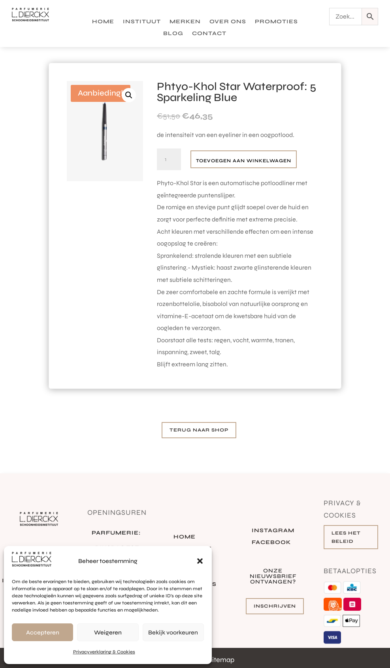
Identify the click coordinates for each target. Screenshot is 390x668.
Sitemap (221, 659)
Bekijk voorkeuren (173, 632)
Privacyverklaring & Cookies (104, 652)
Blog (173, 34)
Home (103, 22)
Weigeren (108, 632)
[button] (200, 561)
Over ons (227, 22)
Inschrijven (275, 606)
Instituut (142, 22)
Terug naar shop (199, 430)
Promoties (276, 22)
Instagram (273, 531)
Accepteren (42, 632)
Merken (185, 22)
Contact (209, 34)
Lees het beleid (346, 537)
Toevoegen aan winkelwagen (243, 160)
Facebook (271, 543)
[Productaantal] (169, 159)
